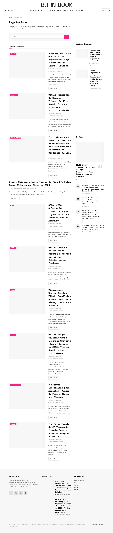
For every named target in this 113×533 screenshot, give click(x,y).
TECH (71, 10)
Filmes (13, 290)
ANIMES (52, 10)
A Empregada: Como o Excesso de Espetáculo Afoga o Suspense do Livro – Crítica (59, 59)
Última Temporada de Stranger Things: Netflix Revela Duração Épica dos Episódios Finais (58, 102)
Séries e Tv (14, 95)
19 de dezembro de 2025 (30, 188)
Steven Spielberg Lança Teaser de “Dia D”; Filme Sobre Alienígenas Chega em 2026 (40, 183)
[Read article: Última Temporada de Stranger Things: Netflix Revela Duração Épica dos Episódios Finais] (27, 106)
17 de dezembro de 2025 (55, 311)
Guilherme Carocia (55, 69)
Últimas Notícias (79, 480)
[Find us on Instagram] (8, 10)
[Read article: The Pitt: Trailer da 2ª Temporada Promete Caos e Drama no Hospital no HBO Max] (27, 435)
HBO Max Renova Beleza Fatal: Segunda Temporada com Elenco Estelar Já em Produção (59, 255)
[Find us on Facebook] (11, 493)
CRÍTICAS (79, 10)
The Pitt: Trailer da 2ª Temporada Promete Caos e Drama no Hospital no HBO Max (59, 430)
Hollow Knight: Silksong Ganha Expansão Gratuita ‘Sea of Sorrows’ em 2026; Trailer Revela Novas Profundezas (59, 344)
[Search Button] (109, 10)
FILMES (33, 10)
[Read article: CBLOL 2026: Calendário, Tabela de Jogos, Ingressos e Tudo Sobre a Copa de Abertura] (27, 217)
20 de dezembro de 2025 (55, 158)
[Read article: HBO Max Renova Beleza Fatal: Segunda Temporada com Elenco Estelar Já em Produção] (27, 259)
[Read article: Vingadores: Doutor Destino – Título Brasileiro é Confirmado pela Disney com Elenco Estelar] (27, 301)
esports (13, 335)
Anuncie (94, 524)
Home (10, 17)
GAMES (66, 10)
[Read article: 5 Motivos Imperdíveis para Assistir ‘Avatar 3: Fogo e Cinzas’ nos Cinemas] (27, 396)
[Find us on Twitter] (5, 10)
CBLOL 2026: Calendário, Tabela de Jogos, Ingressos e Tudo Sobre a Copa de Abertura (58, 212)
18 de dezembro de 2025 (55, 268)
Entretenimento (16, 137)
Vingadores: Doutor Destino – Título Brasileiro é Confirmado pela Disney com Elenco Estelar (59, 297)
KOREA (59, 10)
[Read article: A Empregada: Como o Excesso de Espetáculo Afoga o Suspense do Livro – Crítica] (27, 65)
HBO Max (13, 248)
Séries (76, 485)
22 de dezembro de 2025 (55, 71)
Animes (76, 487)
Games (76, 489)
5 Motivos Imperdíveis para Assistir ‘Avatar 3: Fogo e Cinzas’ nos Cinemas (59, 391)
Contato (101, 524)
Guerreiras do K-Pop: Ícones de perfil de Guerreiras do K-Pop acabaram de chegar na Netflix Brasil (90, 214)
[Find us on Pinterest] (12, 10)
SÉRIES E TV (42, 10)
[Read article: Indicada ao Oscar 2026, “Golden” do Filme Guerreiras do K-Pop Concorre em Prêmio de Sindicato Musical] (27, 149)
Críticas (13, 53)
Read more (54, 88)
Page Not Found (18, 17)
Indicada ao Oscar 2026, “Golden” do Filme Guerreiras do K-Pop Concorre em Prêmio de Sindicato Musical (59, 144)
